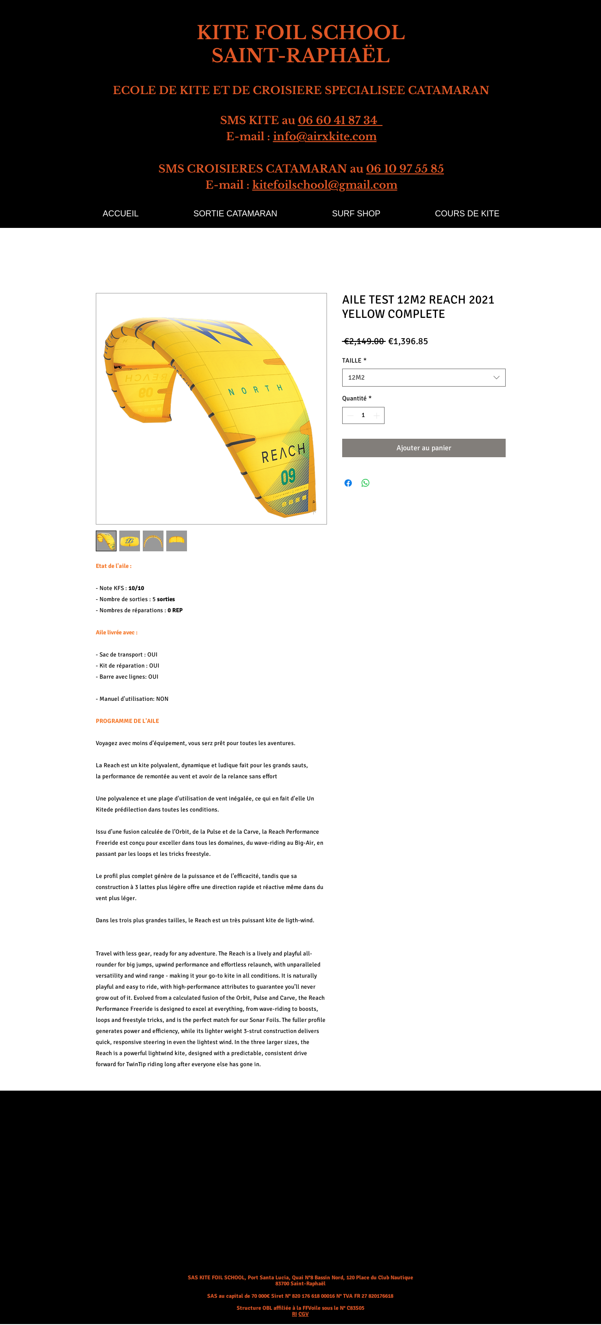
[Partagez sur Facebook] (348, 483)
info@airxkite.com (325, 136)
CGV (303, 1314)
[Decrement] (349, 415)
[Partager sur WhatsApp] (365, 483)
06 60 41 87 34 (340, 120)
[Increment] (377, 415)
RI (294, 1314)
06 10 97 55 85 (405, 168)
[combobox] (424, 378)
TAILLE (354, 360)
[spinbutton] (363, 415)
